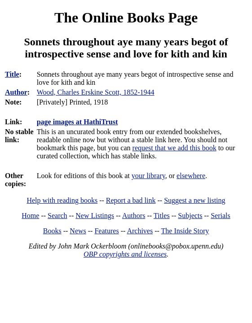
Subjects (190, 215)
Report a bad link (131, 200)
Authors (134, 215)
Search (57, 215)
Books (52, 231)
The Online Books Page (126, 17)
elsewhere (191, 175)
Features (106, 231)
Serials (220, 215)
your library (148, 175)
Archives (140, 231)
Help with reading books (62, 200)
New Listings (94, 215)
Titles (162, 215)
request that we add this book (175, 148)
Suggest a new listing (194, 200)
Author (16, 92)
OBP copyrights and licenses (125, 254)
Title (12, 74)
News (78, 231)
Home (30, 215)
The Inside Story (185, 231)
